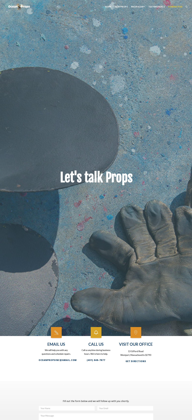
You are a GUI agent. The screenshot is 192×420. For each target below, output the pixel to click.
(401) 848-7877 (96, 105)
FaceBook (26, 375)
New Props (121, 11)
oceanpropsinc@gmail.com (58, 96)
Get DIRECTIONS (136, 108)
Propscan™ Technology (158, 350)
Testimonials (156, 11)
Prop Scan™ (138, 11)
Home (108, 11)
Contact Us (175, 11)
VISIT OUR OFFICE (136, 91)
